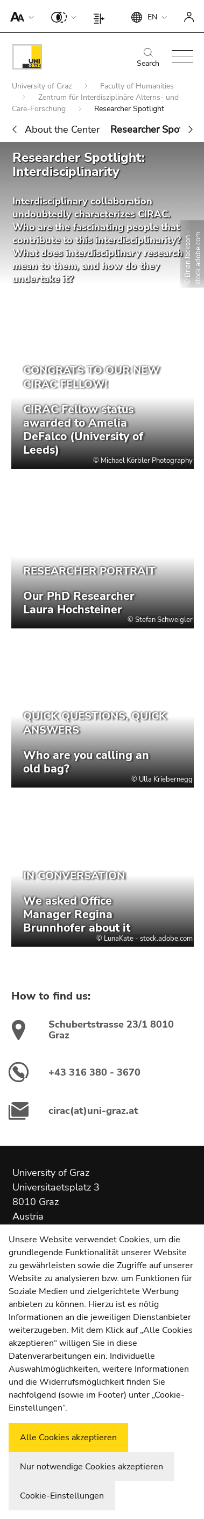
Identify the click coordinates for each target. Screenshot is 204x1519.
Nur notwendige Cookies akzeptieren (91, 1467)
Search (148, 58)
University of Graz (43, 86)
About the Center (62, 129)
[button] (19, 16)
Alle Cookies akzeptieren (68, 1437)
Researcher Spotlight (156, 129)
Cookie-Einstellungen (62, 1496)
